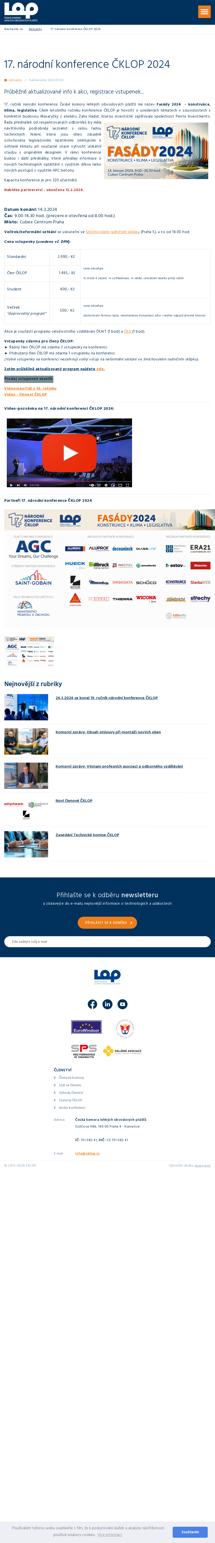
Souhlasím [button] (190, 1532)
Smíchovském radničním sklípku (113, 232)
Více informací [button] (109, 1535)
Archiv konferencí (72, 1108)
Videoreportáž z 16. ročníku (30, 389)
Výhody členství (71, 1093)
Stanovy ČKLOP (70, 1100)
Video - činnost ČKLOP (25, 395)
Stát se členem (70, 1085)
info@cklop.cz (87, 1154)
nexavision (202, 1166)
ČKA (128, 332)
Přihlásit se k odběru (106, 923)
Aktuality (35, 29)
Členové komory (71, 1078)
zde (100, 369)
